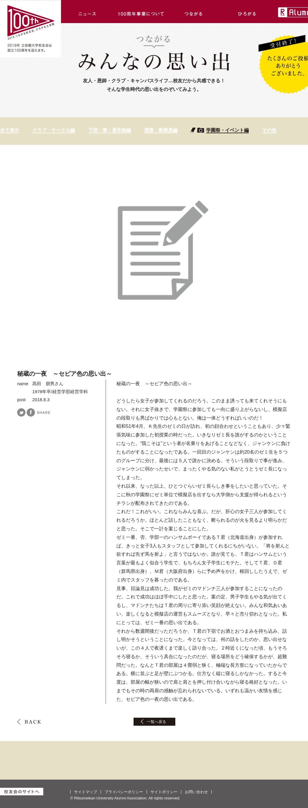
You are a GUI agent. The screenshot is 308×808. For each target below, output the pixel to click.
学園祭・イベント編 (227, 130)
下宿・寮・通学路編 (109, 130)
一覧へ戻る (156, 721)
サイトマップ (85, 792)
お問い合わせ (196, 792)
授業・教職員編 (160, 130)
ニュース (87, 11)
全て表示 (9, 130)
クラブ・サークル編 (53, 130)
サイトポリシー (163, 792)
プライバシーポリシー (124, 792)
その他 (269, 130)
